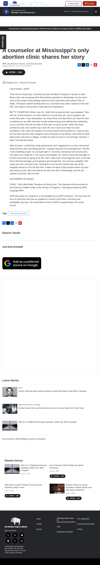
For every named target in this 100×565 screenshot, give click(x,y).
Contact (39, 524)
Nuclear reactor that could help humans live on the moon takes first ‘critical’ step (50, 408)
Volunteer (73, 3)
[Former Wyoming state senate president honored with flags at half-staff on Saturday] (9, 392)
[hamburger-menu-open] (5, 3)
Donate (90, 3)
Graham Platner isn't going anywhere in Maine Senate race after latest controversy (79, 487)
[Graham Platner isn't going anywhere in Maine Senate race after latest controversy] (57, 489)
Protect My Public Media (85, 524)
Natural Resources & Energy (29, 405)
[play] (6, 11)
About (38, 519)
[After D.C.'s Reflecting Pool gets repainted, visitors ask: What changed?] (9, 426)
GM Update (2, 42)
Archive (80, 529)
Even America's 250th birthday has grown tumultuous (24, 439)
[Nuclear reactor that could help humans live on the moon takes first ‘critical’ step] (9, 409)
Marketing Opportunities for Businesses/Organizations (66, 520)
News (20, 388)
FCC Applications (83, 519)
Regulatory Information (65, 532)
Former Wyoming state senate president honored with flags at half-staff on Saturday (52, 391)
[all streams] (96, 11)
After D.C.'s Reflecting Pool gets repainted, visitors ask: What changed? (47, 422)
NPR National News (19, 213)
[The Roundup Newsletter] (50, 326)
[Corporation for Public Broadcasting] (2, 563)
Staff (58, 527)
